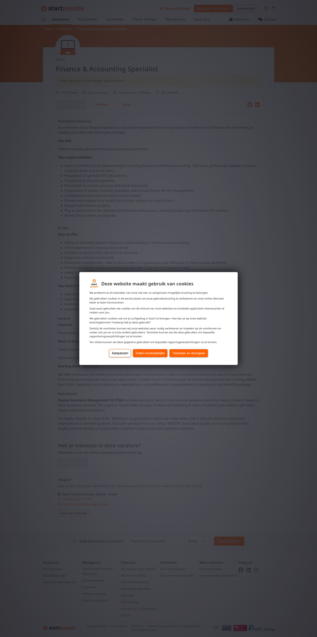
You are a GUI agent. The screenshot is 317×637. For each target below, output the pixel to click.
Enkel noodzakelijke (150, 353)
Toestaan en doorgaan (188, 353)
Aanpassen (120, 353)
